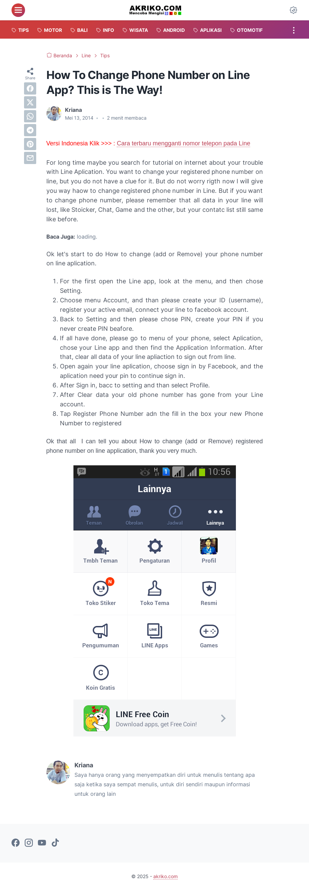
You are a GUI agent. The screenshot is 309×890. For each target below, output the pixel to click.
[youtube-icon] (42, 843)
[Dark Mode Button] (293, 10)
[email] (30, 158)
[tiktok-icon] (55, 843)
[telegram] (30, 130)
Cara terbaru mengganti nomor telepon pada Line (183, 143)
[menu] (18, 10)
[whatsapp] (30, 116)
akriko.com (165, 876)
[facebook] (30, 88)
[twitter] (30, 102)
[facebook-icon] (16, 843)
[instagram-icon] (29, 843)
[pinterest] (30, 144)
